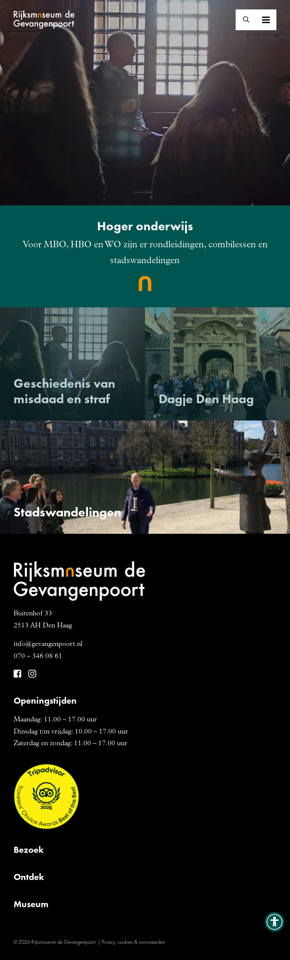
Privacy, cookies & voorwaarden (133, 941)
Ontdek (29, 877)
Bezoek (29, 849)
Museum (31, 904)
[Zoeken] (242, 19)
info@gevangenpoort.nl (48, 644)
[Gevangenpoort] (44, 19)
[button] (276, 19)
